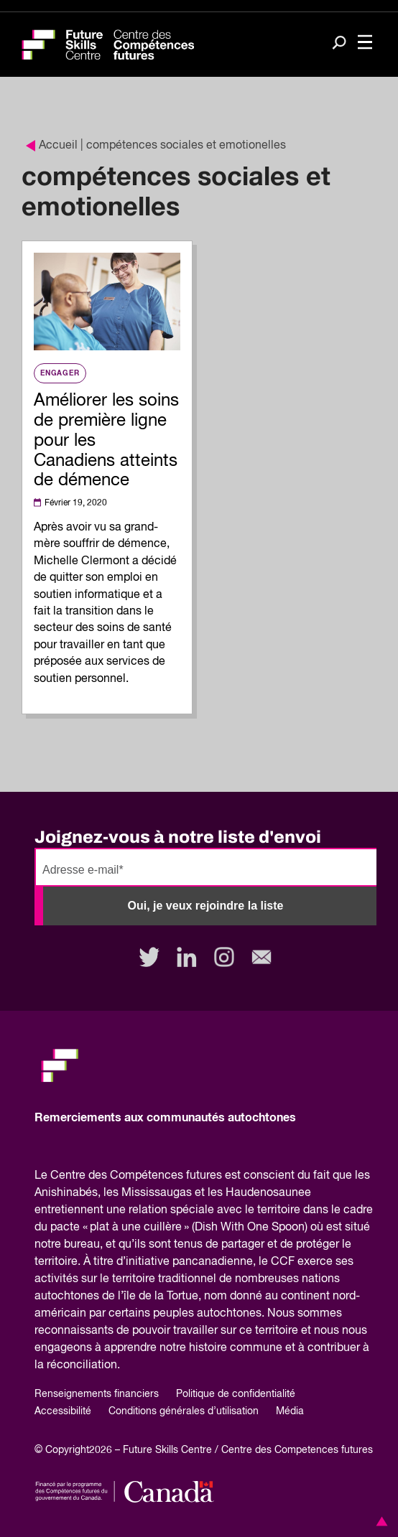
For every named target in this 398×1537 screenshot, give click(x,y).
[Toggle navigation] (364, 43)
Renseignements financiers (96, 1394)
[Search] (339, 43)
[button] (379, 1521)
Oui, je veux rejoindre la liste (206, 906)
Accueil (52, 145)
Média (290, 1411)
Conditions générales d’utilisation (183, 1411)
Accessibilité (62, 1411)
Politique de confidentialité (235, 1394)
